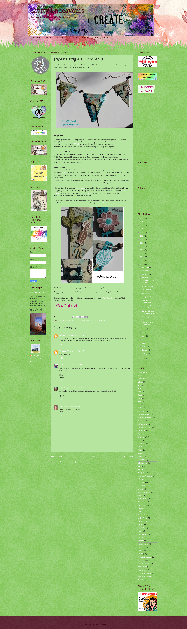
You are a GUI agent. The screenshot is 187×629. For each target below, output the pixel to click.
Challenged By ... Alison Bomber (148, 307)
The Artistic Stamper (144, 557)
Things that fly (146, 297)
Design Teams (64, 37)
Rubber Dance (142, 518)
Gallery (36, 37)
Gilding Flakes (142, 463)
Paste (139, 511)
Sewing (140, 524)
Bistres (140, 392)
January (145, 354)
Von (60, 406)
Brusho (140, 401)
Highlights (141, 469)
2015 (142, 257)
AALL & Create (143, 375)
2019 (142, 243)
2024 (142, 225)
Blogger (106, 624)
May (144, 339)
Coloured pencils (143, 414)
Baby (139, 388)
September (146, 278)
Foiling (140, 450)
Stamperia (141, 537)
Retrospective (142, 515)
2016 (142, 254)
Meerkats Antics (37, 292)
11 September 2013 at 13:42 (72, 406)
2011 (142, 362)
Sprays (140, 531)
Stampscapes (142, 547)
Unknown (62, 351)
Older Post (128, 456)
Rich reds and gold (148, 293)
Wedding (140, 580)
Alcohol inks (63, 320)
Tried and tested (147, 290)
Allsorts (140, 382)
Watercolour (142, 570)
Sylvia (61, 388)
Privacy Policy (101, 37)
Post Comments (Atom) (68, 462)
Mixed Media (142, 499)
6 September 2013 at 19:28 (75, 335)
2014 (142, 261)
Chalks (140, 408)
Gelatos (140, 456)
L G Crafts (141, 486)
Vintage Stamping (143, 563)
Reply (61, 344)
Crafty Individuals (144, 427)
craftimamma (64, 365)
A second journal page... (147, 318)
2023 (142, 229)
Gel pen (140, 453)
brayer (140, 398)
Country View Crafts (144, 417)
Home (92, 456)
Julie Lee (62, 335)
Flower (140, 447)
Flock (139, 440)
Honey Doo (141, 473)
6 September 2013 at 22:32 (78, 365)
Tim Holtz (141, 560)
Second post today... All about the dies (148, 312)
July (143, 332)
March (144, 346)
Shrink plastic (142, 528)
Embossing (141, 437)
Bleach (140, 395)
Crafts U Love (142, 424)
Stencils (140, 554)
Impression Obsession (145, 476)
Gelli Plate (141, 460)
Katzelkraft (141, 482)
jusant (92, 624)
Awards (48, 37)
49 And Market (143, 372)
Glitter (140, 466)
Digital (140, 434)
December (145, 267)
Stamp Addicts (142, 534)
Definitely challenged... (147, 301)
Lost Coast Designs (144, 492)
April (144, 343)
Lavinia (140, 489)
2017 (142, 250)
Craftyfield (36, 356)
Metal (78, 320)
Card (139, 405)
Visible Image (142, 567)
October (145, 274)
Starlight (140, 550)
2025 (142, 222)
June (144, 336)
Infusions (141, 479)
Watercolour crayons (144, 573)
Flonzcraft (141, 443)
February (145, 350)
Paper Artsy (94, 320)
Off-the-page (85, 320)
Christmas (141, 411)
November (146, 271)
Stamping (102, 320)
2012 (142, 358)
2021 (142, 236)
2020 (142, 239)
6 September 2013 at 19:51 (76, 351)
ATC (139, 385)
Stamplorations (143, 544)
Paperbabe (141, 508)
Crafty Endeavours (57, 10)
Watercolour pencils (144, 576)
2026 (142, 218)
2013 (142, 264)
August (144, 329)
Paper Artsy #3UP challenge (147, 323)
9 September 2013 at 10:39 (73, 388)
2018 (142, 247)
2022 (142, 232)
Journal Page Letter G (149, 286)
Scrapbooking (82, 37)
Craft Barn (141, 421)
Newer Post (56, 456)
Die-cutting (72, 320)
